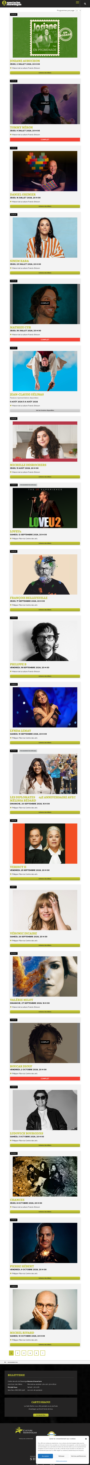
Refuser (61, 1456)
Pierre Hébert (22, 1266)
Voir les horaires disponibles (45, 410)
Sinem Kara (19, 261)
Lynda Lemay (20, 730)
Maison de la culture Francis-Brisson (26, 68)
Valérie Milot (21, 1000)
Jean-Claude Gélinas (27, 394)
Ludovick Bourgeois (26, 1133)
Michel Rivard (22, 1332)
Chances (17, 1200)
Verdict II (18, 867)
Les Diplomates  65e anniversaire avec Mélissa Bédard (43, 799)
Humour (13, 14)
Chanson (14, 485)
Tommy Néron (21, 127)
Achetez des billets (45, 72)
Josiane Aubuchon (25, 61)
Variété (13, 887)
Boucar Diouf (21, 1066)
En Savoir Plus (40, 1415)
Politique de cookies (61, 1461)
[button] (86, 1439)
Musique (14, 751)
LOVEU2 (15, 531)
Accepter (45, 1456)
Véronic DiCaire (23, 933)
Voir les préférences (78, 1456)
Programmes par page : (66, 10)
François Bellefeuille (29, 598)
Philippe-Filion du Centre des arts (24, 539)
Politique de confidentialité (26, 1438)
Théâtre (13, 820)
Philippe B (18, 664)
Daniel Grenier (23, 194)
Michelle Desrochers (28, 465)
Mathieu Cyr (20, 327)
